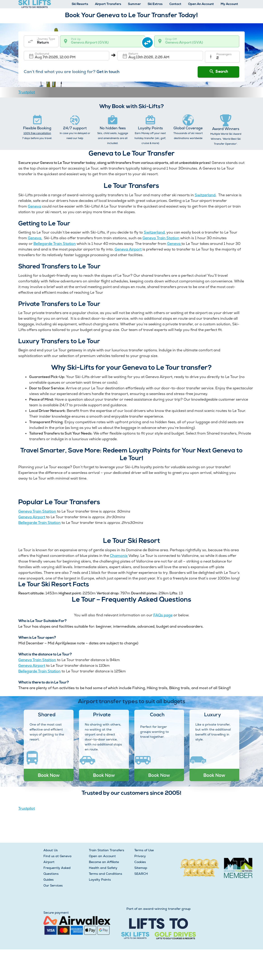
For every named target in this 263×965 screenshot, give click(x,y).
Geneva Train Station (160, 238)
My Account (229, 4)
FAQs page (163, 615)
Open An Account (201, 4)
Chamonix (119, 555)
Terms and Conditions (105, 874)
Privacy (140, 856)
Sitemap (140, 868)
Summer (134, 4)
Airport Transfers (108, 4)
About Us (50, 850)
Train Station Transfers (106, 850)
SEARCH (141, 874)
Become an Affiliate (104, 862)
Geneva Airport (128, 249)
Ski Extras (155, 4)
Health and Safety (103, 868)
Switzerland (205, 195)
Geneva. (35, 238)
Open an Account (102, 856)
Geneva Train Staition (37, 511)
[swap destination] (150, 41)
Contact (175, 4)
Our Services (53, 885)
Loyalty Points (100, 879)
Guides (48, 879)
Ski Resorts (80, 4)
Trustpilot (26, 92)
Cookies (140, 862)
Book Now (49, 775)
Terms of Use (144, 850)
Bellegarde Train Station (54, 243)
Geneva (34, 206)
